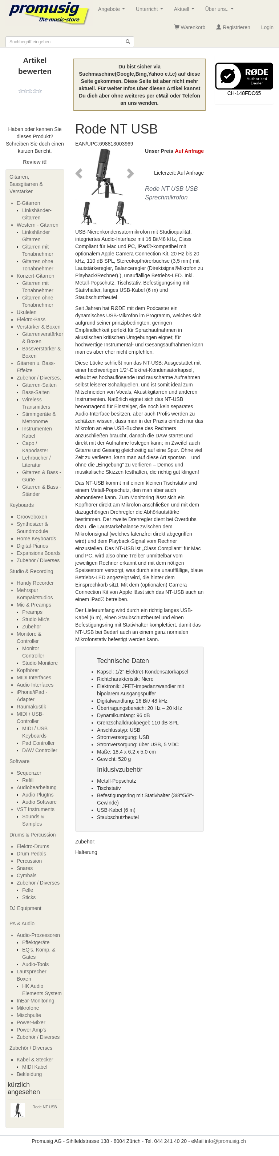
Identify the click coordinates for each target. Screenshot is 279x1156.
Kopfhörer (28, 670)
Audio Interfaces (35, 685)
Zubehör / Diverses (38, 560)
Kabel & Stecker (35, 1059)
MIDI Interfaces (34, 677)
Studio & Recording (31, 571)
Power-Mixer (31, 1022)
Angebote (113, 11)
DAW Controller (39, 750)
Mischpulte (29, 1015)
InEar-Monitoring (35, 1001)
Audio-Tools (35, 964)
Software (19, 761)
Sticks (29, 897)
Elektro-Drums (33, 846)
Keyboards (21, 505)
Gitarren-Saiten (39, 385)
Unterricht (151, 11)
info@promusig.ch (225, 1141)
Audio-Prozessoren (38, 935)
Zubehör (31, 626)
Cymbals (26, 875)
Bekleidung (29, 1074)
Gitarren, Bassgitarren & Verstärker (26, 184)
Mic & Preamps (34, 605)
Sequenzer (29, 773)
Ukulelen (26, 312)
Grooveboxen (32, 517)
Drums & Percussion (32, 835)
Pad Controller (38, 743)
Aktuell (185, 11)
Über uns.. (220, 11)
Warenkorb (190, 27)
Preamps (32, 612)
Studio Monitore (40, 663)
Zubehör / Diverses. (39, 378)
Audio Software (39, 802)
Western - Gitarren (37, 225)
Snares (25, 868)
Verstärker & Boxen (39, 327)
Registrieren (233, 27)
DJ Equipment (25, 908)
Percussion (29, 861)
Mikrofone (28, 1008)
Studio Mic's (35, 619)
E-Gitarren (28, 203)
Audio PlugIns (37, 795)
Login (267, 27)
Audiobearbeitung (37, 787)
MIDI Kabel (34, 1067)
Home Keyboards (36, 538)
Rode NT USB (44, 1107)
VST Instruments (35, 809)
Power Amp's (31, 1030)
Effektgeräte (35, 942)
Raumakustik (31, 707)
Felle (27, 890)
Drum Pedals (31, 854)
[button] (79, 173)
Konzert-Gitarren (35, 276)
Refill (27, 780)
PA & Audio (22, 923)
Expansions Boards (39, 553)
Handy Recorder (35, 583)
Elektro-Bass (31, 319)
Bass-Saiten (35, 392)
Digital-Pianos (32, 546)
